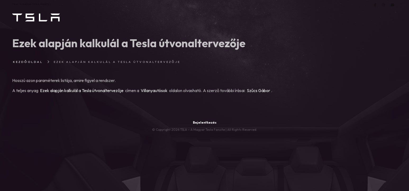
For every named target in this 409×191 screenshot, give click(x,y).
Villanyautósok (154, 90)
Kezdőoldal (28, 62)
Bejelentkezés (204, 122)
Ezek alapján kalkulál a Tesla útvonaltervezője (82, 90)
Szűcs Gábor (258, 90)
